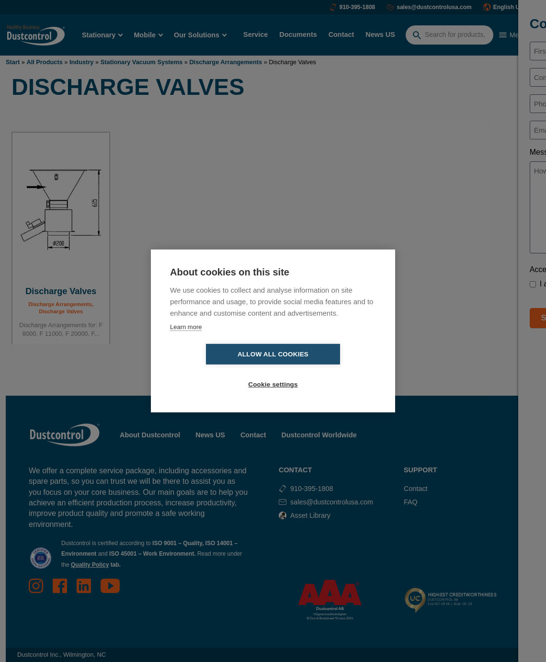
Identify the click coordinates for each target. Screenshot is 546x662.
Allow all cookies (217, 369)
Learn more (186, 341)
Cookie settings (328, 369)
